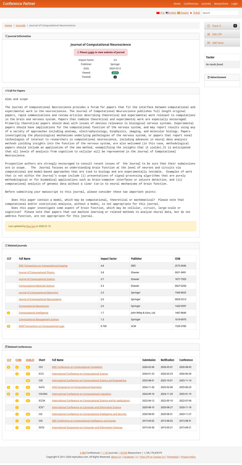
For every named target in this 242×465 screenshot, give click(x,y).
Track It (222, 26)
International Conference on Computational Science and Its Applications (91, 400)
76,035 (124, 452)
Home (177, 3)
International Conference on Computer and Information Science (86, 407)
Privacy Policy (188, 456)
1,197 (105, 452)
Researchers (221, 3)
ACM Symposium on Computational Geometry (77, 387)
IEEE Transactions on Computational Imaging (43, 265)
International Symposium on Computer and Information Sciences (87, 427)
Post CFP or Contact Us (152, 456)
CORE (18, 360)
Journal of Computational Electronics (38, 292)
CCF (9, 360)
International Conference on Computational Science (80, 373)
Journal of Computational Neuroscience (40, 299)
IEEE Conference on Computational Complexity (77, 367)
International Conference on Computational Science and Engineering (89, 380)
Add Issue (215, 43)
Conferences (191, 3)
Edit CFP (214, 34)
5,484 (83, 452)
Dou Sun (30, 226)
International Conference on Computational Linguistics (81, 394)
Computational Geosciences (34, 306)
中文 (162, 13)
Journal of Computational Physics (36, 272)
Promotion (173, 456)
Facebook (128, 456)
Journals (206, 3)
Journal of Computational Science (37, 279)
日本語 (196, 13)
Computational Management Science (39, 319)
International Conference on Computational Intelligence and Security (89, 414)
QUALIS (30, 360)
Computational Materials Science (36, 285)
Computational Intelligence (33, 312)
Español (184, 13)
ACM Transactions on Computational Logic (41, 326)
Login (234, 3)
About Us (116, 456)
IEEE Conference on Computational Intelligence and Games (84, 420)
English (172, 13)
